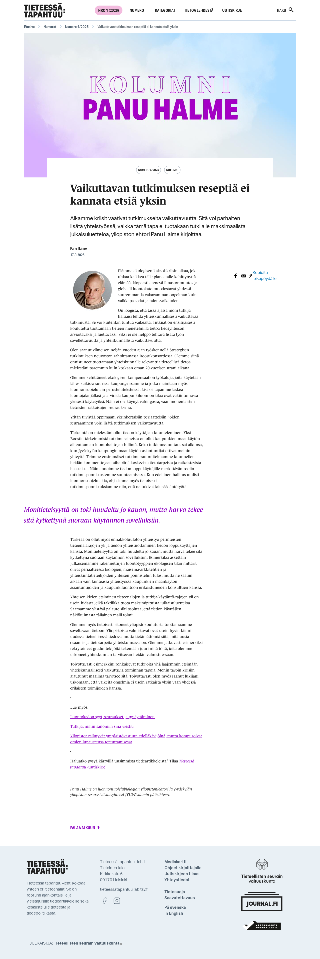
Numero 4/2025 (77, 26)
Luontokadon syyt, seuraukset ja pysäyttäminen (112, 717)
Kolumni (172, 170)
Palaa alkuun (85, 827)
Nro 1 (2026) (108, 10)
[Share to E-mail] (243, 275)
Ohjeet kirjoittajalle (183, 868)
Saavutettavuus (179, 898)
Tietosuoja (174, 892)
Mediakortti (175, 862)
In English (173, 914)
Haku (285, 10)
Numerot (138, 10)
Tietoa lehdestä (198, 10)
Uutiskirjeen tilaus (182, 874)
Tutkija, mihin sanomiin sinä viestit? (102, 726)
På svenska (175, 908)
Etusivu (29, 26)
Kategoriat (165, 10)
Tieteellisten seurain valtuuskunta (88, 943)
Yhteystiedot (177, 880)
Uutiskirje (232, 10)
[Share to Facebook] (235, 275)
